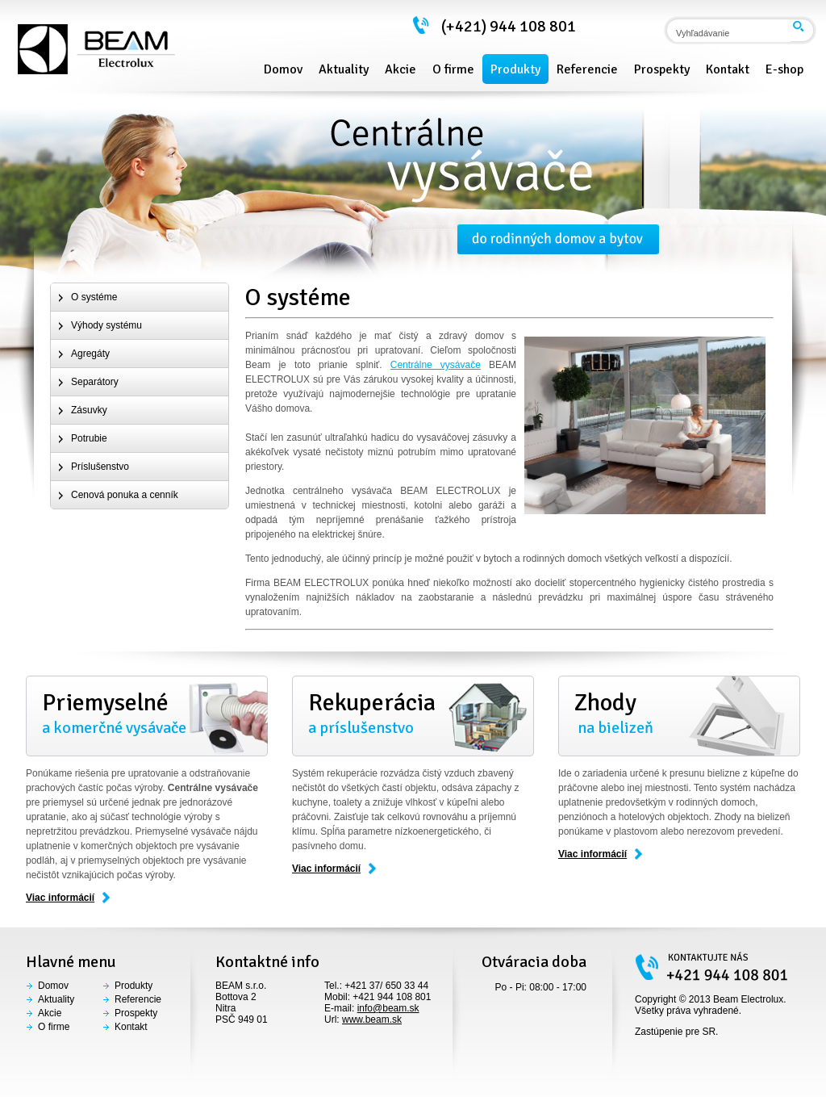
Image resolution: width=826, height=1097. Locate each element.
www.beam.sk (372, 1019)
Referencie (138, 999)
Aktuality (56, 999)
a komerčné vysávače (147, 713)
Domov (53, 985)
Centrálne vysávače (435, 365)
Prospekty (136, 1013)
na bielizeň (679, 713)
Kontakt (131, 1026)
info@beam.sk (388, 1008)
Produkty (133, 985)
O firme (53, 1026)
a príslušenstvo (413, 713)
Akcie (49, 1013)
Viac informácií (60, 897)
